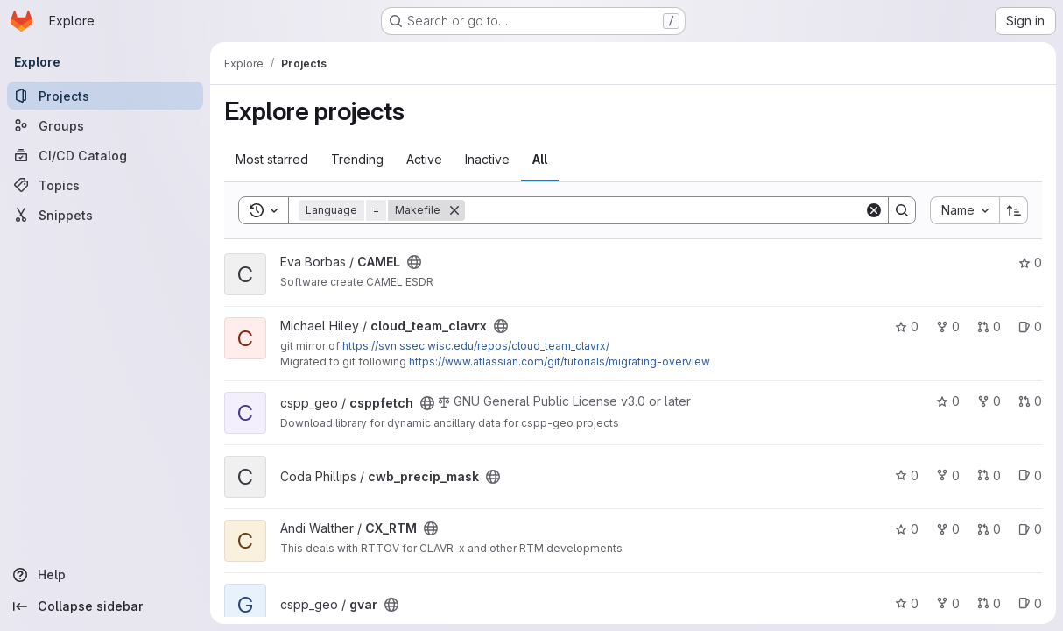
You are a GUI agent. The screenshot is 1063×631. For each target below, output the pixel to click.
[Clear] (873, 210)
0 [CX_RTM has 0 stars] (907, 528)
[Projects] (105, 96)
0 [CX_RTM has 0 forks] (948, 528)
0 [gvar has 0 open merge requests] (989, 603)
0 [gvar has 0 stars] (907, 603)
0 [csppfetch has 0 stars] (948, 400)
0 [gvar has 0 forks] (948, 603)
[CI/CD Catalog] (105, 155)
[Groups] (105, 125)
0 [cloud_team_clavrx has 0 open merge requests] (989, 326)
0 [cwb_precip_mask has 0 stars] (907, 475)
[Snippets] (105, 215)
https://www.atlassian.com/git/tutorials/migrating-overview (559, 361)
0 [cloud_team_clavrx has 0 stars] (907, 326)
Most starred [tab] (272, 159)
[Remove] (454, 210)
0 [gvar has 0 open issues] (1030, 603)
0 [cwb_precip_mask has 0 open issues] (1030, 475)
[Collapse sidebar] (105, 606)
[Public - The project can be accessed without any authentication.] (414, 262)
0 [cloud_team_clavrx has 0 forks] (948, 326)
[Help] (105, 575)
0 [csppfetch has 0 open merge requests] (1030, 400)
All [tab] (539, 159)
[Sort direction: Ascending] (1014, 210)
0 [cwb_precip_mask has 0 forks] (948, 475)
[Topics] (105, 185)
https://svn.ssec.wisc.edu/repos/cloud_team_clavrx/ (475, 345)
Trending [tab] (357, 159)
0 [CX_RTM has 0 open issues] (1030, 528)
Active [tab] (424, 159)
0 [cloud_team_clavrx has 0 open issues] (1030, 326)
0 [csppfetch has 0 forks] (989, 400)
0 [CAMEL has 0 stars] (1030, 262)
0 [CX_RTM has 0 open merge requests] (989, 528)
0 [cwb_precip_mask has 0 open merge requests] (989, 475)
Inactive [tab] (487, 159)
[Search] (664, 210)
